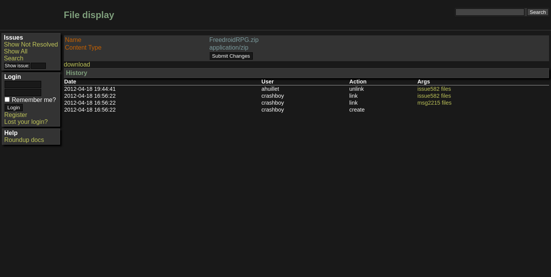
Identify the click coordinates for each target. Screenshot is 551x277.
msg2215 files (434, 103)
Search (14, 58)
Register (15, 115)
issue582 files (434, 89)
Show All (15, 51)
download (77, 64)
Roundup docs (24, 140)
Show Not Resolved (31, 44)
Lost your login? (26, 121)
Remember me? (34, 100)
